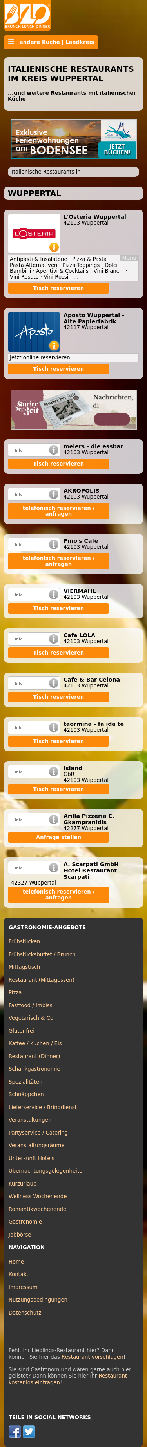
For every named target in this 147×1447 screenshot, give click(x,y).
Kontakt (19, 1274)
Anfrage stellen (58, 837)
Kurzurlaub (22, 1184)
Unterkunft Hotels (31, 1158)
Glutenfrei (21, 1031)
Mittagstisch (24, 967)
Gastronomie (25, 1222)
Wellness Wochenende (38, 1196)
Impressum (23, 1287)
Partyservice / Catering (38, 1133)
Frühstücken (24, 942)
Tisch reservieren (58, 288)
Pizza (15, 992)
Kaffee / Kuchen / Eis (35, 1043)
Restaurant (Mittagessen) (41, 980)
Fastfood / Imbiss (31, 1005)
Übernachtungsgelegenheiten (47, 1171)
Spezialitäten (25, 1082)
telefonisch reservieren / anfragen (58, 511)
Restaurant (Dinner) (34, 1056)
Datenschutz (25, 1313)
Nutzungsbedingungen (38, 1300)
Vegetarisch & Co (31, 1018)
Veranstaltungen (30, 1120)
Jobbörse (20, 1235)
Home (16, 1262)
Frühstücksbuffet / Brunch (42, 954)
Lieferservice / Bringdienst (43, 1107)
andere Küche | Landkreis (51, 42)
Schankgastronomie (34, 1069)
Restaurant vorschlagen (92, 1357)
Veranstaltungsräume (37, 1145)
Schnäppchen (26, 1094)
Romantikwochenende (37, 1209)
